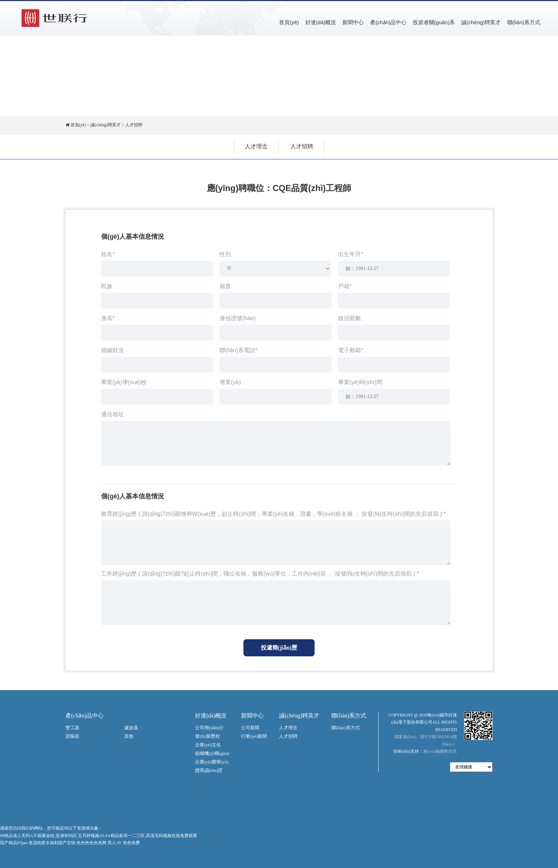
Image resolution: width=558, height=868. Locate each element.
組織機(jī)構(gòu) (212, 753)
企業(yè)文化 (208, 744)
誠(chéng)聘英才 (481, 22)
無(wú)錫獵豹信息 (440, 751)
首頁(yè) (289, 22)
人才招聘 (301, 146)
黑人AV (114, 842)
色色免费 (131, 842)
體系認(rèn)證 (208, 770)
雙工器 (72, 727)
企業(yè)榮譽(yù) (212, 761)
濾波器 (131, 727)
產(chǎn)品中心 (388, 22)
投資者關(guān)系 (434, 22)
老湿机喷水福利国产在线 (51, 842)
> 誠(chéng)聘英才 (103, 124)
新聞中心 (353, 22)
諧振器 (72, 736)
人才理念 (256, 146)
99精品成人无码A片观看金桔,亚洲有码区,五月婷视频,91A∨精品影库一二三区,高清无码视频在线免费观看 (98, 835)
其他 (128, 736)
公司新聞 (250, 727)
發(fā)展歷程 (207, 736)
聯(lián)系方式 (523, 22)
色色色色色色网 (91, 842)
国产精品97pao (13, 842)
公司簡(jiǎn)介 (209, 727)
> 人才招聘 (132, 124)
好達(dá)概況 (320, 22)
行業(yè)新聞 (254, 736)
